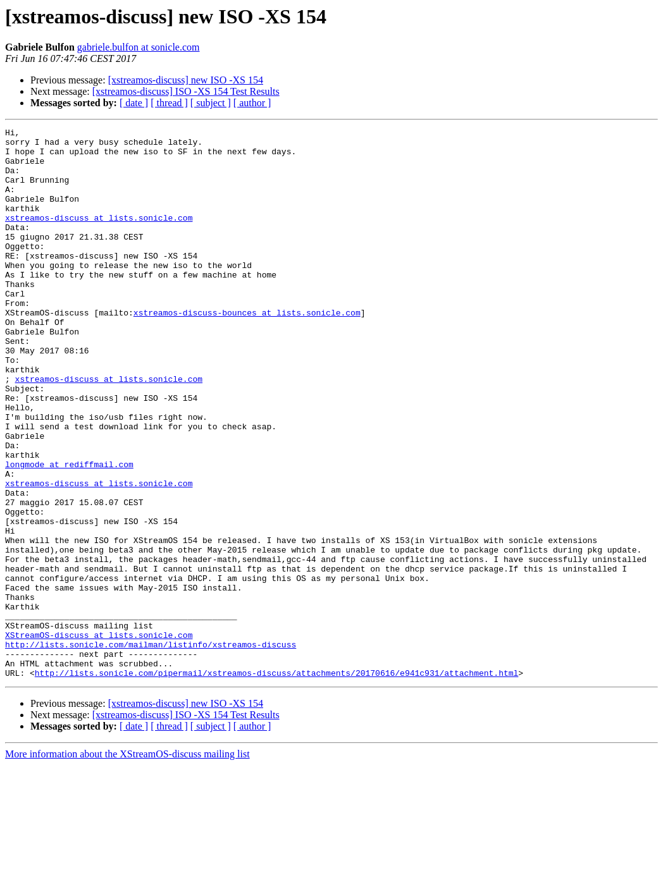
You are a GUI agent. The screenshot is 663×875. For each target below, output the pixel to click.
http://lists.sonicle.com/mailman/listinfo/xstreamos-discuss (150, 748)
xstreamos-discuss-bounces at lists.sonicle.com (247, 350)
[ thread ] (169, 102)
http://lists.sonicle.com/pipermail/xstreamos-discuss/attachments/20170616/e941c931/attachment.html (276, 782)
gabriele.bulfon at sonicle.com (138, 47)
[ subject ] (210, 102)
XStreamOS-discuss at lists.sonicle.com (98, 737)
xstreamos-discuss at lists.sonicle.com (98, 236)
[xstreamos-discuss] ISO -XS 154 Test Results (186, 91)
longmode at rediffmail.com (69, 532)
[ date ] (134, 102)
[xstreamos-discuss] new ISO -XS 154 (185, 80)
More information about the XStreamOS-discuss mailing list (127, 864)
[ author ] (252, 102)
